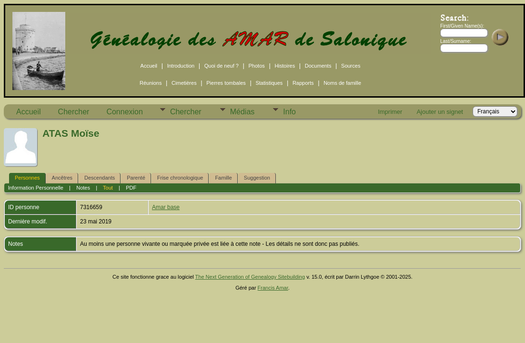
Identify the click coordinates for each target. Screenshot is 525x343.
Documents (318, 66)
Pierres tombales (226, 83)
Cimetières (184, 83)
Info (289, 112)
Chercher (74, 112)
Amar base (166, 207)
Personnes (27, 178)
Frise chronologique (180, 178)
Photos (257, 66)
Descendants (99, 178)
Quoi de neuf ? (221, 66)
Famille (223, 178)
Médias (242, 112)
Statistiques (269, 83)
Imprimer (390, 111)
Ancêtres (62, 178)
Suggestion (257, 178)
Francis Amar (273, 288)
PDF (131, 188)
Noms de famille (342, 83)
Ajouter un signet (439, 111)
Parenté (136, 178)
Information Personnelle (35, 188)
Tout (108, 188)
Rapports (303, 83)
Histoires (284, 66)
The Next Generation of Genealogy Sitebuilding (250, 277)
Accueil (149, 66)
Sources (350, 66)
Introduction (180, 66)
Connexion (124, 112)
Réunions (151, 83)
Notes (83, 188)
